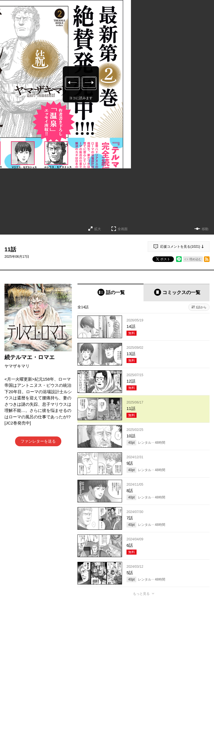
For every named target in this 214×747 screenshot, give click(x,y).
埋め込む (195, 259)
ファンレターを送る (38, 441)
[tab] (110, 292)
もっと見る (141, 594)
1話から (201, 307)
